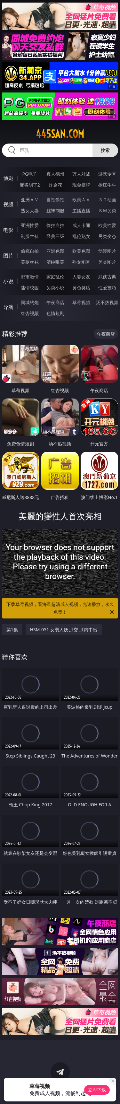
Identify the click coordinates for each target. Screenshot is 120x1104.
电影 (8, 229)
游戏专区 (107, 174)
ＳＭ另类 (107, 210)
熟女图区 (81, 262)
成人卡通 (81, 225)
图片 (8, 255)
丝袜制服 (55, 210)
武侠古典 (107, 277)
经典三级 (55, 236)
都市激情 (30, 277)
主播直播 (81, 210)
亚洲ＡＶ (30, 200)
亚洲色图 (55, 251)
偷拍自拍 (55, 225)
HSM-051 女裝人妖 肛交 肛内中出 (63, 629)
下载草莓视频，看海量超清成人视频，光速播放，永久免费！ (60, 608)
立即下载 (97, 1090)
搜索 (105, 150)
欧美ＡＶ (81, 200)
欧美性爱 (107, 225)
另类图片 (107, 262)
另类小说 (55, 288)
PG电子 (29, 174)
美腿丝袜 (30, 262)
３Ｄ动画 (107, 200)
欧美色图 (81, 251)
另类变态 (107, 236)
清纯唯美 (55, 262)
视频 (8, 204)
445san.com (60, 133)
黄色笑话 (81, 288)
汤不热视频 (107, 302)
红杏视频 (30, 313)
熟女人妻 (30, 210)
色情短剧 (55, 313)
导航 (8, 307)
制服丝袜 (30, 236)
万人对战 (81, 174)
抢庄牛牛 (107, 185)
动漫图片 (107, 251)
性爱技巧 (107, 288)
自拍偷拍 (55, 200)
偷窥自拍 (30, 251)
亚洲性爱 (30, 225)
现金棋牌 (81, 185)
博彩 (8, 178)
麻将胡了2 (30, 185)
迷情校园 (30, 288)
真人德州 (55, 174)
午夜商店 (55, 302)
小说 (8, 281)
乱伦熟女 (81, 236)
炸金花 (55, 185)
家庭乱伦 (55, 277)
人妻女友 (81, 277)
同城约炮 (30, 302)
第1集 (12, 629)
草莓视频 (81, 302)
